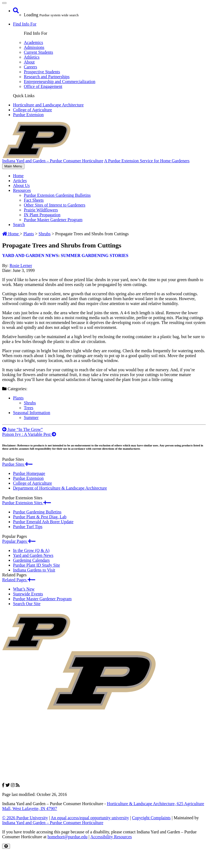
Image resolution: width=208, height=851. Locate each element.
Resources (22, 190)
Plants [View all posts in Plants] (18, 398)
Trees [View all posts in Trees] (28, 407)
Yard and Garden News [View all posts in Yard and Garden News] (30, 255)
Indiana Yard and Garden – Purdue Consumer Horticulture (52, 822)
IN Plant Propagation (42, 214)
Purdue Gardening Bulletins (37, 512)
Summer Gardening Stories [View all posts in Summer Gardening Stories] (94, 255)
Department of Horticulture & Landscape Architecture (60, 488)
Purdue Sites (17, 464)
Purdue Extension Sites (26, 502)
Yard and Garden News (33, 555)
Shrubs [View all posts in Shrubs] (30, 403)
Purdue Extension (28, 114)
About (29, 62)
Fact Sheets (34, 200)
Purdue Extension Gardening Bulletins (57, 195)
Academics (33, 42)
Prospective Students (42, 71)
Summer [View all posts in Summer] (31, 417)
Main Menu (13, 166)
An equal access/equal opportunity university (90, 817)
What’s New (24, 589)
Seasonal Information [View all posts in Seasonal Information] (31, 412)
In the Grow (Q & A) (31, 550)
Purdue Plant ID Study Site (36, 565)
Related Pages (18, 579)
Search (19, 224)
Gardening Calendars (31, 560)
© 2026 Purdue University (25, 817)
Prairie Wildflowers (41, 210)
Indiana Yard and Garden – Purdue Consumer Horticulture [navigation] (52, 160)
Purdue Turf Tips (28, 526)
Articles (20, 180)
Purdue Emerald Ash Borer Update (43, 521)
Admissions (34, 47)
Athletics (32, 57)
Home (18, 175)
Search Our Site (26, 603)
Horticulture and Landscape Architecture (48, 105)
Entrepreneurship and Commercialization (59, 81)
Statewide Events (28, 594)
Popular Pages (18, 541)
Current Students (38, 52)
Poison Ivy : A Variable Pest (29, 434)
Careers (30, 67)
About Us (21, 185)
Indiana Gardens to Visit (34, 570)
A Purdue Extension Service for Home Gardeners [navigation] (146, 160)
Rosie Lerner (20, 265)
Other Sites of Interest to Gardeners (54, 205)
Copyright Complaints (151, 817)
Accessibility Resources (111, 836)
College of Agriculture (32, 109)
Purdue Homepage (29, 473)
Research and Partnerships (47, 76)
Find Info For (24, 24)
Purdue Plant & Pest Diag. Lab (39, 517)
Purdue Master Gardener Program (53, 219)
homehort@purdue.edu (68, 836)
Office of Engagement (43, 86)
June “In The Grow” (22, 429)
